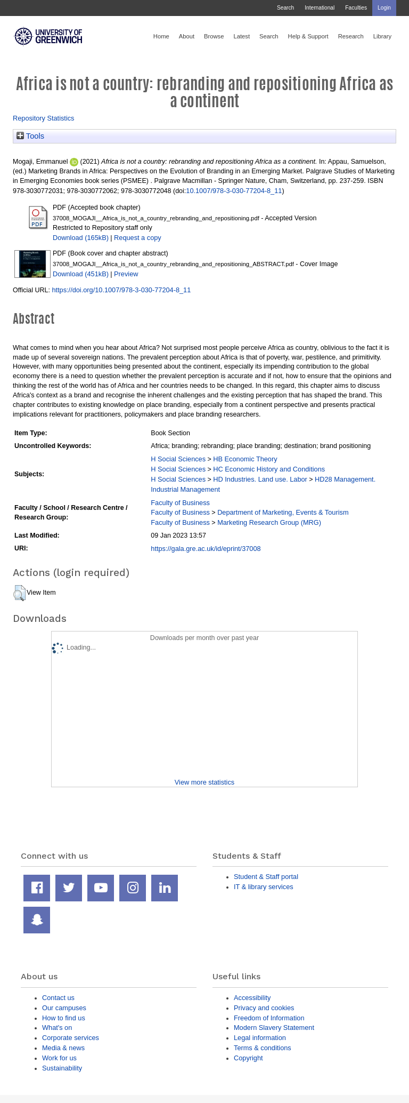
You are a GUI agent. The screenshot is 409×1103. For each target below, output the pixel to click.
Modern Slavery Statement (274, 1028)
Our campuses (64, 1008)
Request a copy (137, 238)
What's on (57, 1028)
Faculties (356, 8)
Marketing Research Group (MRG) (269, 522)
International (319, 8)
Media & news (63, 1048)
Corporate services (70, 1038)
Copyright (248, 1058)
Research (351, 36)
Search (285, 8)
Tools (30, 136)
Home (161, 36)
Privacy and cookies (264, 1008)
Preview (126, 274)
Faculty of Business (180, 503)
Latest (241, 36)
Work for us (59, 1058)
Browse (214, 36)
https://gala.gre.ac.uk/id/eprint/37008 (205, 549)
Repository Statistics (44, 118)
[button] (19, 593)
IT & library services (263, 887)
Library (382, 36)
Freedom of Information (269, 1018)
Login (384, 8)
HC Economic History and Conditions (269, 469)
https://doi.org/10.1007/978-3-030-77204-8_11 (121, 290)
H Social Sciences (178, 459)
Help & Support (308, 36)
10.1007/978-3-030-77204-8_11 (234, 191)
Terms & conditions (262, 1048)
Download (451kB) (81, 274)
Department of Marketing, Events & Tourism (282, 512)
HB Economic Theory (245, 459)
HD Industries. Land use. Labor (260, 479)
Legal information (260, 1038)
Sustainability (62, 1068)
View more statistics (204, 782)
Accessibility (252, 998)
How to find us (63, 1018)
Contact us (58, 998)
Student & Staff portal (266, 877)
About (186, 36)
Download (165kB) (81, 238)
